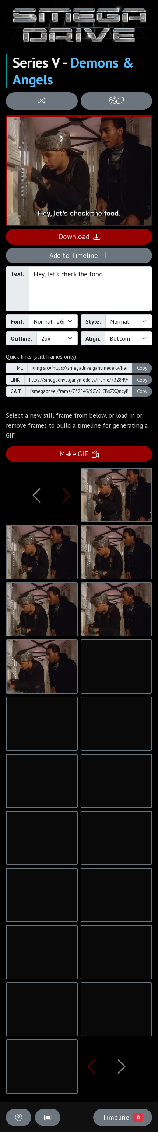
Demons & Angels (73, 71)
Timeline (122, 1117)
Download (79, 236)
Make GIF (79, 453)
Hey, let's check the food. (90, 288)
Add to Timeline (79, 255)
